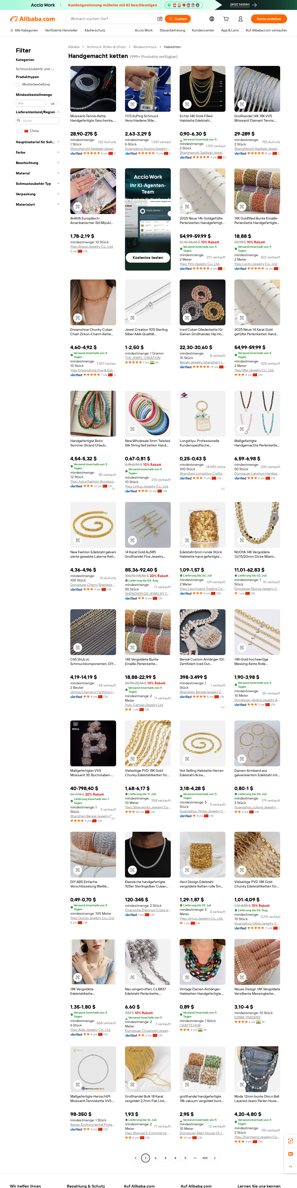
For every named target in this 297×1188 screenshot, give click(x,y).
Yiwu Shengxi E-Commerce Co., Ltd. (148, 1133)
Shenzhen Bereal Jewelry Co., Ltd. (202, 692)
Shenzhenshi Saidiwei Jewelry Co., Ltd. (93, 149)
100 (205, 1158)
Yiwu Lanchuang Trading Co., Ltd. (202, 589)
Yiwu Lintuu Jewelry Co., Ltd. (147, 486)
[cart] (227, 20)
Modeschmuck (145, 47)
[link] (290, 1140)
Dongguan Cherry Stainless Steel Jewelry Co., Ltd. (93, 585)
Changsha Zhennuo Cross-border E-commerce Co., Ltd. (148, 910)
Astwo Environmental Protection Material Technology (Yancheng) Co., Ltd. (93, 1125)
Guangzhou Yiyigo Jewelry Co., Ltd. (202, 811)
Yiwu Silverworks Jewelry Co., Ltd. (148, 807)
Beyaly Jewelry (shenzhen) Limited (202, 362)
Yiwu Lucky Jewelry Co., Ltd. (255, 264)
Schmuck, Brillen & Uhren (106, 47)
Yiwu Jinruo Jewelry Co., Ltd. (201, 918)
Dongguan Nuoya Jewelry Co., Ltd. (257, 589)
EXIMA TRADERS (247, 1017)
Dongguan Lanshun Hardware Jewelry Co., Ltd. (257, 473)
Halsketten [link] (172, 47)
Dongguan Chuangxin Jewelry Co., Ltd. (148, 1031)
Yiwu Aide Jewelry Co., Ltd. (90, 1030)
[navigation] (37, 603)
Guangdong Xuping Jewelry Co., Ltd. (148, 149)
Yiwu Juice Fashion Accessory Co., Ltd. (93, 481)
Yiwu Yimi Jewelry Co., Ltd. (200, 264)
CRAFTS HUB (190, 1025)
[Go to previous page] (135, 1158)
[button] (160, 19)
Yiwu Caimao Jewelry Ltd (144, 705)
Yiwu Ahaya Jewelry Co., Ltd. (91, 247)
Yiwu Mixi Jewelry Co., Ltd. (254, 370)
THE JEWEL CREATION (142, 358)
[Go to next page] (214, 1158)
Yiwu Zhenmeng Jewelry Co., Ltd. (257, 1137)
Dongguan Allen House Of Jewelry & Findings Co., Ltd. (202, 1133)
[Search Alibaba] (112, 19)
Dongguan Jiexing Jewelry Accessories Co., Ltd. (257, 700)
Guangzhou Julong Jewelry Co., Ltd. (257, 807)
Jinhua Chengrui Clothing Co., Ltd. (93, 692)
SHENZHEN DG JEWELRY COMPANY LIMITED (148, 594)
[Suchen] (178, 19)
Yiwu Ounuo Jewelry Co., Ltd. (92, 918)
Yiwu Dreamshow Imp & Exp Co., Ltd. (93, 370)
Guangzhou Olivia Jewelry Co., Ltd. (257, 923)
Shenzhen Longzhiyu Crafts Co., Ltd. (202, 473)
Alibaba (73, 47)
